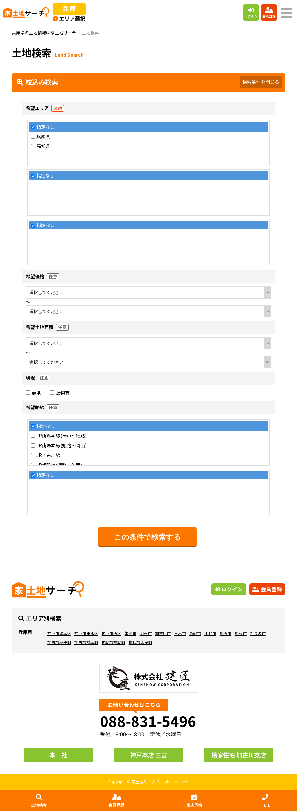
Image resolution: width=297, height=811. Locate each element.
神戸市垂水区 (86, 633)
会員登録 (269, 12)
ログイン (250, 12)
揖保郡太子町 (140, 642)
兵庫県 (43, 137)
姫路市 (130, 633)
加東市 (241, 633)
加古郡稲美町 (59, 642)
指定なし (45, 127)
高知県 (43, 146)
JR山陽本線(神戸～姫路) (61, 436)
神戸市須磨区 (59, 633)
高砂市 (195, 633)
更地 (33, 392)
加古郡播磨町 (86, 642)
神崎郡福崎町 (113, 642)
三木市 (180, 633)
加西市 (225, 633)
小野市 (210, 633)
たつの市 (258, 633)
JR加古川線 (48, 455)
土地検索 (38, 801)
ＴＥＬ (265, 801)
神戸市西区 (111, 633)
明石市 (146, 633)
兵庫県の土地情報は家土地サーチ (44, 32)
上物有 (60, 392)
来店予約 (194, 801)
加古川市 (163, 633)
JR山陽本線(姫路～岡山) (61, 445)
